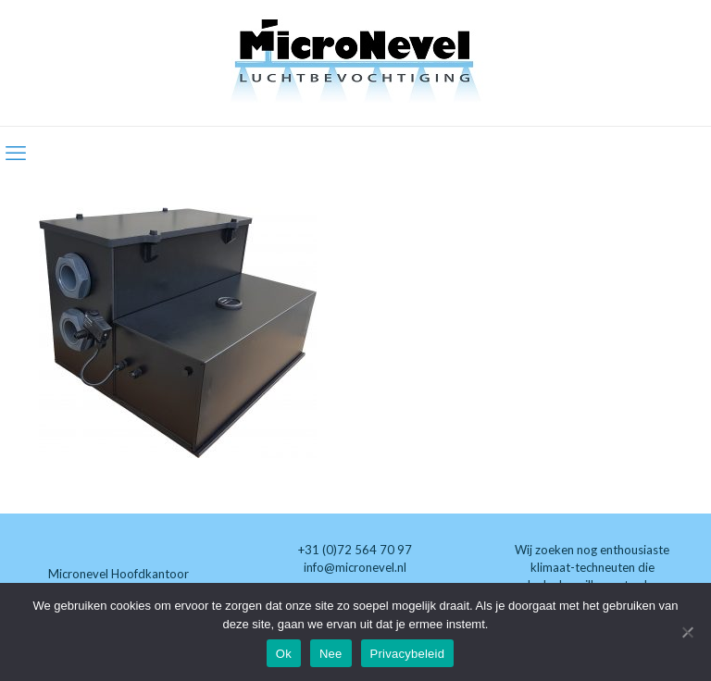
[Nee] (688, 632)
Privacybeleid (407, 654)
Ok (284, 654)
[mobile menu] (15, 152)
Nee (331, 654)
